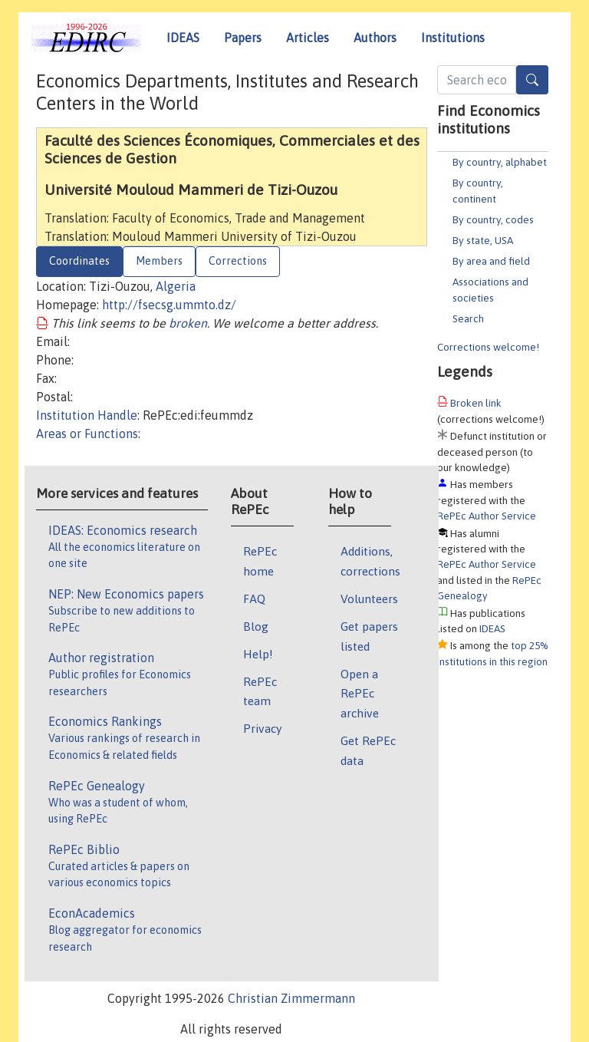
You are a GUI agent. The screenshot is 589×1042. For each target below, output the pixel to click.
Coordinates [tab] (79, 261)
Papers (243, 38)
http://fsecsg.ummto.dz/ (169, 305)
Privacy (262, 728)
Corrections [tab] (238, 261)
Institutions (453, 38)
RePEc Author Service (486, 515)
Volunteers (369, 598)
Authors (375, 38)
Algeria (176, 286)
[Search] (532, 79)
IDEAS (182, 38)
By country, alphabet (499, 162)
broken (188, 323)
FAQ (254, 598)
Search (468, 318)
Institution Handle (86, 415)
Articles (307, 38)
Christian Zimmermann (291, 998)
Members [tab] (159, 261)
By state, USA (482, 240)
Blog (255, 626)
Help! (258, 654)
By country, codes (493, 219)
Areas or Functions (87, 433)
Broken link (476, 403)
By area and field (491, 261)
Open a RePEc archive (360, 693)
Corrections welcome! (488, 347)
